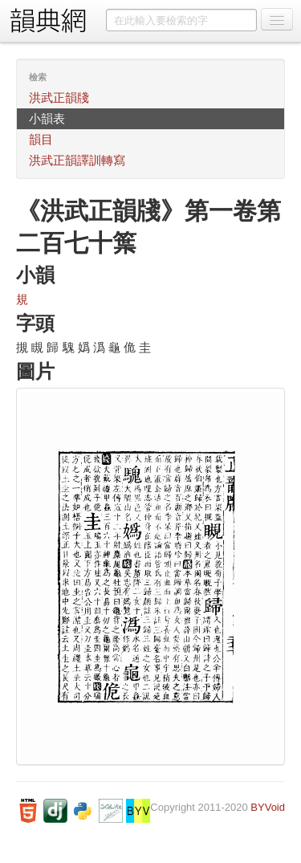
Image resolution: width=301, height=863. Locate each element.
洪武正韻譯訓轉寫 (77, 160)
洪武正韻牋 (59, 97)
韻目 (41, 139)
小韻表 (47, 118)
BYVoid (267, 807)
